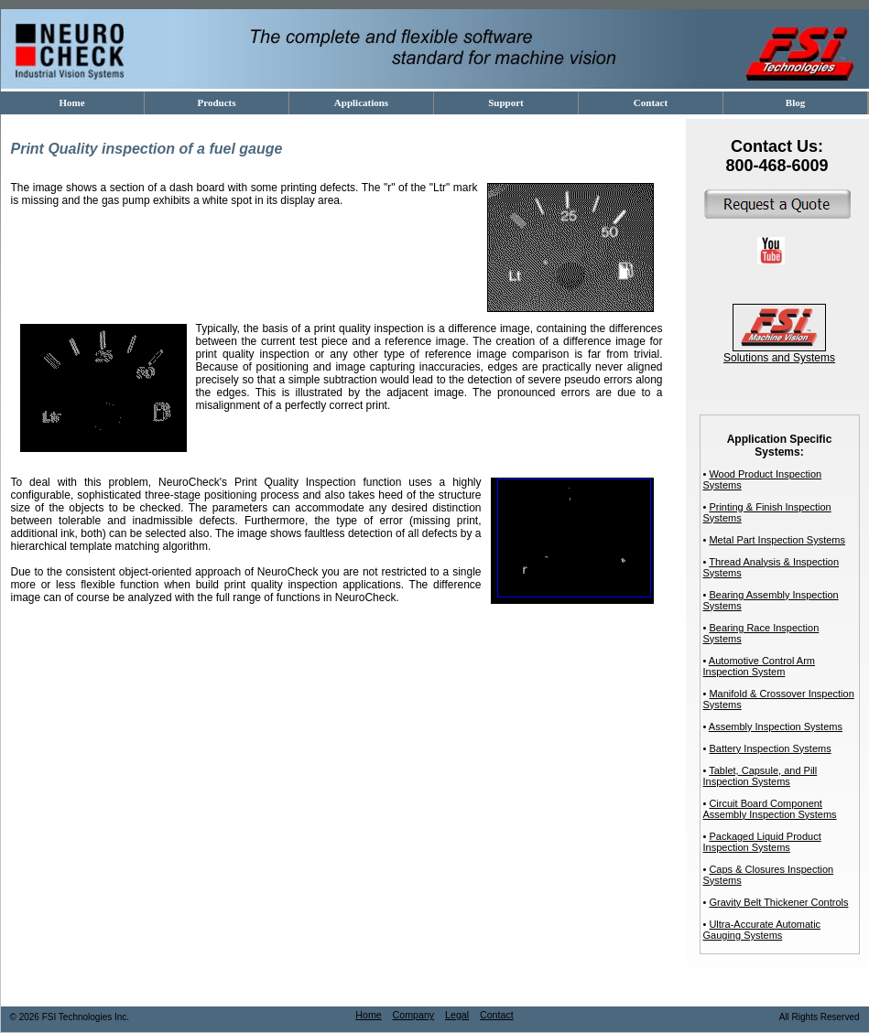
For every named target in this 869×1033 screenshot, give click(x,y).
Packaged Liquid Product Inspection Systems (762, 842)
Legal (457, 1014)
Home (368, 1014)
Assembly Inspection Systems (775, 726)
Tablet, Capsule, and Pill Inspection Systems (760, 776)
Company (414, 1014)
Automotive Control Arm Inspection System (759, 666)
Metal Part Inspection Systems (777, 539)
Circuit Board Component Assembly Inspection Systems (770, 809)
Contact (497, 1014)
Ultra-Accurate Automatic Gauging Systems (762, 930)
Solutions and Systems (779, 352)
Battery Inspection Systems (770, 748)
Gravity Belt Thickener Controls (778, 902)
